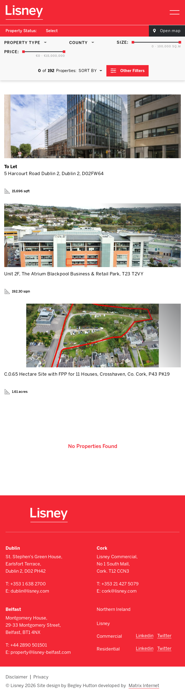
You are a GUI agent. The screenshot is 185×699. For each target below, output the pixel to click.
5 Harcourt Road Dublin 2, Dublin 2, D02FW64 (54, 173)
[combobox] (52, 31)
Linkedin (144, 635)
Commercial (109, 636)
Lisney (103, 623)
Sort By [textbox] (88, 70)
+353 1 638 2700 (28, 584)
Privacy (41, 677)
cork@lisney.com (119, 591)
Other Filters (133, 70)
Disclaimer (17, 677)
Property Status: (21, 31)
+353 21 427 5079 (120, 584)
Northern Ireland (114, 609)
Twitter (164, 635)
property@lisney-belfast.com (41, 652)
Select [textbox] (52, 31)
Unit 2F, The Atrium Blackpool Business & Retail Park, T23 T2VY (73, 273)
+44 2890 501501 (28, 645)
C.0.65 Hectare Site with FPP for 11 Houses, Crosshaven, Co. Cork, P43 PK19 (87, 374)
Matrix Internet (144, 685)
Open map (170, 31)
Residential (108, 649)
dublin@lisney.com (30, 591)
